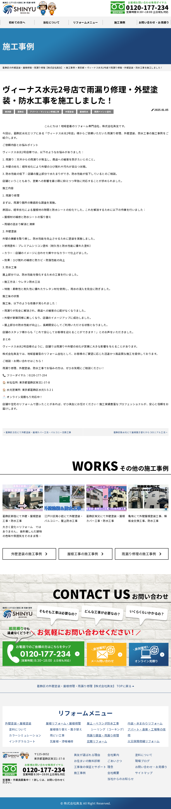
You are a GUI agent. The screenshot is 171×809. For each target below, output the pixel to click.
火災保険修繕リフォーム (144, 741)
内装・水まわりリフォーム (145, 723)
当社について (51, 22)
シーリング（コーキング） (108, 729)
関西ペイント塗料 (102, 111)
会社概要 (113, 773)
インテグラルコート (22, 741)
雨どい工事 (57, 735)
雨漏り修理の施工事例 (139, 553)
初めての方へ (17, 22)
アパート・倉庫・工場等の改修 (147, 732)
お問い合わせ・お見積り (154, 22)
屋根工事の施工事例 (82, 553)
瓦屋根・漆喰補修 (61, 741)
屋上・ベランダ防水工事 (103, 723)
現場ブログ (142, 761)
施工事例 (119, 22)
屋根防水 (84, 111)
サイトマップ (144, 773)
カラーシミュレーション (25, 735)
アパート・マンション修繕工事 (44, 111)
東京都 (8, 111)
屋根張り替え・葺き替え (66, 729)
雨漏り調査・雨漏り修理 (103, 735)
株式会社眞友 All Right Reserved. (87, 803)
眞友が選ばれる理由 (87, 755)
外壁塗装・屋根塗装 (18, 723)
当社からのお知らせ (120, 779)
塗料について (17, 729)
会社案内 (113, 755)
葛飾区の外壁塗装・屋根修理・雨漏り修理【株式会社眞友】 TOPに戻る (85, 686)
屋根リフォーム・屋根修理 (63, 723)
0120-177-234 (147, 7)
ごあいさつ (114, 761)
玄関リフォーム (97, 741)
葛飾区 (21, 111)
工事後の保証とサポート (90, 767)
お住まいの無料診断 (87, 761)
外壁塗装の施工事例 (26, 553)
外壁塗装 (69, 111)
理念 (110, 767)
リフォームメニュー (85, 22)
